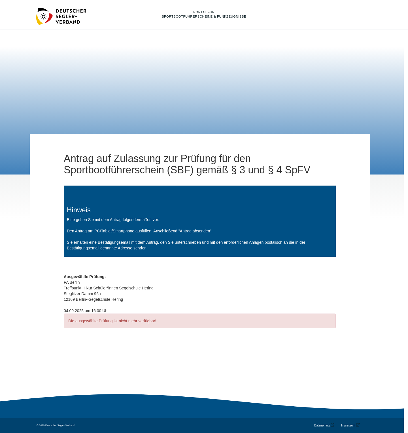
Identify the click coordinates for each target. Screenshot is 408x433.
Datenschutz (322, 425)
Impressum (348, 425)
